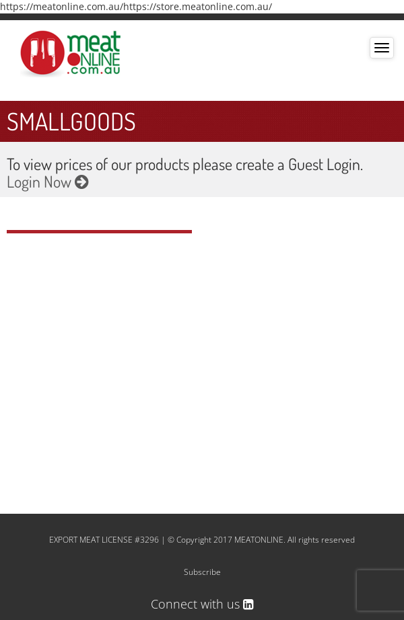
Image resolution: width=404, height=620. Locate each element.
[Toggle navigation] (382, 48)
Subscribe (202, 572)
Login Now (48, 181)
